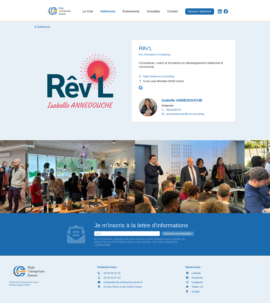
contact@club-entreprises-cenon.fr (119, 282)
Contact (172, 11)
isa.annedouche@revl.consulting (185, 113)
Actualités (153, 11)
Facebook (194, 277)
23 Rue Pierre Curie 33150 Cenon (119, 286)
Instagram (194, 282)
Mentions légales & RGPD (19, 285)
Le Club (88, 11)
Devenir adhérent (199, 11)
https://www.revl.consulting (158, 76)
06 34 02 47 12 (108, 277)
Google (192, 291)
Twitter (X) (194, 286)
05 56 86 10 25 (108, 273)
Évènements (131, 11)
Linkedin (193, 273)
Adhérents (107, 11)
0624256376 (173, 109)
